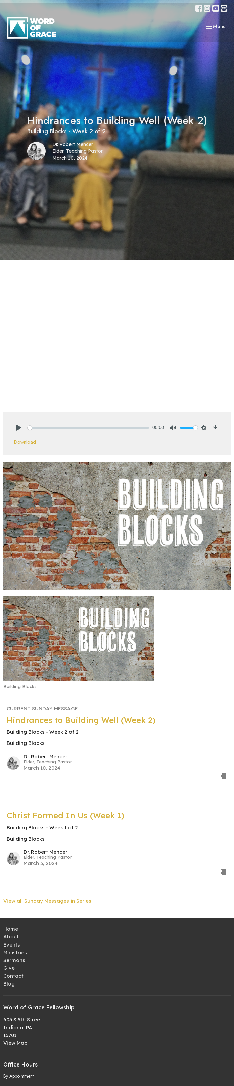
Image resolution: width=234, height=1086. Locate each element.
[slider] (88, 428)
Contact (13, 976)
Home (10, 929)
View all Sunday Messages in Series (47, 901)
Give (9, 968)
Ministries (15, 952)
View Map (15, 1043)
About (11, 936)
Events (11, 944)
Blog (9, 983)
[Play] (18, 427)
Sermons (14, 960)
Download (25, 442)
